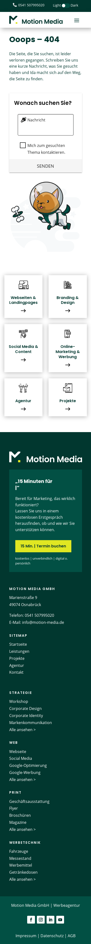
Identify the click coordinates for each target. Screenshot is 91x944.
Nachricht (36, 120)
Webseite (17, 751)
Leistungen (19, 651)
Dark (74, 5)
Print (15, 792)
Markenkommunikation (30, 722)
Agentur (16, 665)
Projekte (17, 658)
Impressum (26, 935)
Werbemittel (20, 865)
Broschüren (20, 815)
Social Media (20, 758)
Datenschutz (52, 935)
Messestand (20, 858)
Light (57, 5)
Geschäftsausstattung (29, 801)
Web (13, 742)
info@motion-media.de (43, 622)
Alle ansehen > (22, 729)
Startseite (18, 644)
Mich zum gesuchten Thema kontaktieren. (46, 149)
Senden (45, 166)
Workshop (18, 701)
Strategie (20, 692)
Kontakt (16, 672)
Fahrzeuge (18, 851)
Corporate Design (25, 708)
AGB (71, 935)
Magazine (17, 822)
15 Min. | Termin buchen (43, 546)
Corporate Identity (26, 715)
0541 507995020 (39, 615)
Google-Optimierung (28, 765)
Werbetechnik (25, 842)
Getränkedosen (23, 872)
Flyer (13, 808)
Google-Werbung (25, 772)
